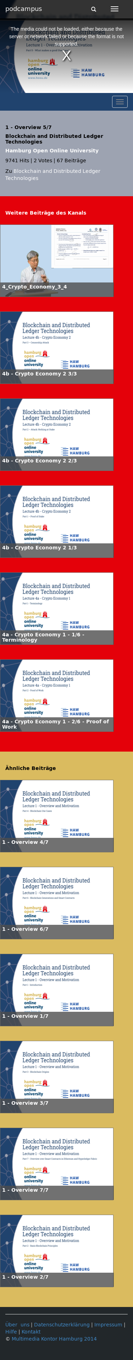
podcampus (23, 9)
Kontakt (31, 1332)
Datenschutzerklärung (62, 1325)
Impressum (108, 1325)
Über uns (17, 1325)
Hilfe (11, 1332)
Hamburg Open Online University (52, 151)
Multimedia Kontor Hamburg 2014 (54, 1339)
